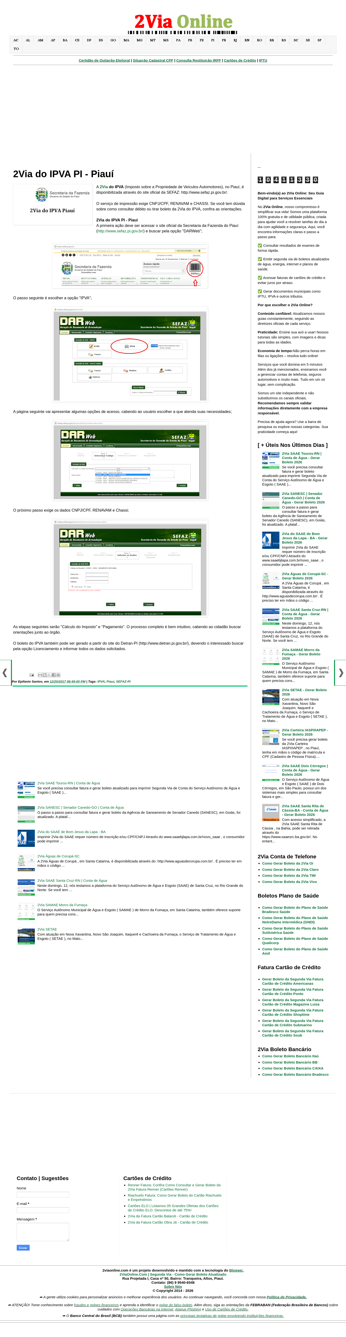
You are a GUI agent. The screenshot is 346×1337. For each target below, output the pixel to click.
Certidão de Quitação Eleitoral (104, 60)
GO (113, 40)
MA (126, 40)
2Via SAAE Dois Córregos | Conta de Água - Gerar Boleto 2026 (305, 770)
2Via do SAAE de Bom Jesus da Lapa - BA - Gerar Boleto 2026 (305, 538)
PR (224, 40)
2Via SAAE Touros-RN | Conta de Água (68, 783)
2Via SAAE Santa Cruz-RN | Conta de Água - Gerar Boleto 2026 (305, 614)
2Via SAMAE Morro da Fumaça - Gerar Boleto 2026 (301, 654)
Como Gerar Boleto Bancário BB (290, 1062)
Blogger (235, 1270)
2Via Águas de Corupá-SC (58, 856)
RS (284, 40)
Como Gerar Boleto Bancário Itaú (290, 1056)
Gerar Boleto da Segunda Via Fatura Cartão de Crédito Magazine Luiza (292, 1002)
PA (178, 40)
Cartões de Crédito (240, 60)
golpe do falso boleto (175, 1305)
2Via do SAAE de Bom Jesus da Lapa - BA (71, 832)
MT (153, 40)
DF (89, 40)
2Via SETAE (47, 929)
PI (212, 40)
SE (308, 40)
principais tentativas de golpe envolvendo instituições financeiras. (232, 1316)
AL (28, 40)
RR (272, 40)
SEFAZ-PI (123, 681)
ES (101, 40)
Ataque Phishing (188, 1309)
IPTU (263, 60)
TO (16, 49)
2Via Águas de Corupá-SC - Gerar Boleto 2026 (305, 576)
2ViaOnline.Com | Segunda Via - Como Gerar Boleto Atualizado (173, 1274)
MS (165, 40)
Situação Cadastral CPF (153, 60)
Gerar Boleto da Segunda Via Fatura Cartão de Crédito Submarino (292, 1023)
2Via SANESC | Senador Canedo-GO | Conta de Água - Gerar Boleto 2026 (303, 498)
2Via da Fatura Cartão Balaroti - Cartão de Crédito (168, 1216)
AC (15, 40)
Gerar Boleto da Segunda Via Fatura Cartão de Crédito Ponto (292, 991)
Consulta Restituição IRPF (198, 60)
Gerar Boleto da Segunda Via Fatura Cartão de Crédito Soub (292, 1033)
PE (202, 40)
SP (319, 40)
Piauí (110, 681)
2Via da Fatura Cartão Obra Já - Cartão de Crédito (168, 1222)
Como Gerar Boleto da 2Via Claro (290, 869)
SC (296, 40)
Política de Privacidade (286, 1297)
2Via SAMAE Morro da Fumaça (62, 905)
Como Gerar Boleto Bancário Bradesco (295, 1074)
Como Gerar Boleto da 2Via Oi (287, 863)
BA (65, 40)
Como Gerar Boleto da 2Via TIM (289, 875)
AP (53, 40)
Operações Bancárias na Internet (147, 1309)
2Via (104, 187)
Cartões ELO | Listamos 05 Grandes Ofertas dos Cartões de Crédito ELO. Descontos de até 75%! (173, 1208)
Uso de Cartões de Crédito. (226, 1309)
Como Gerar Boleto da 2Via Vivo (289, 882)
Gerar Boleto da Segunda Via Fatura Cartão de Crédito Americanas (292, 981)
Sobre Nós (173, 1286)
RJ (235, 40)
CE (77, 40)
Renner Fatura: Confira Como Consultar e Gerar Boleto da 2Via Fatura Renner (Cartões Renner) (174, 1187)
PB (190, 40)
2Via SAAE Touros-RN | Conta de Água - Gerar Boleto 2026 (301, 457)
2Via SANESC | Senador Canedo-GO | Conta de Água (80, 807)
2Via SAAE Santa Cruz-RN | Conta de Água (72, 880)
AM (40, 40)
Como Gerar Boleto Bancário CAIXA (293, 1068)
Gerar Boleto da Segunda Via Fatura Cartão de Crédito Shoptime (292, 1012)
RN (247, 40)
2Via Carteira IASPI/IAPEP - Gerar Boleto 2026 (305, 732)
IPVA (101, 681)
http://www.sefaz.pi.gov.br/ (120, 231)
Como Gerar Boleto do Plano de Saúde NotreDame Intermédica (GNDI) (295, 920)
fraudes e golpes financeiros (96, 1305)
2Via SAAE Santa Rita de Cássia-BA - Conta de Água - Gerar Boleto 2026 (305, 810)
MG (139, 40)
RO (259, 40)
